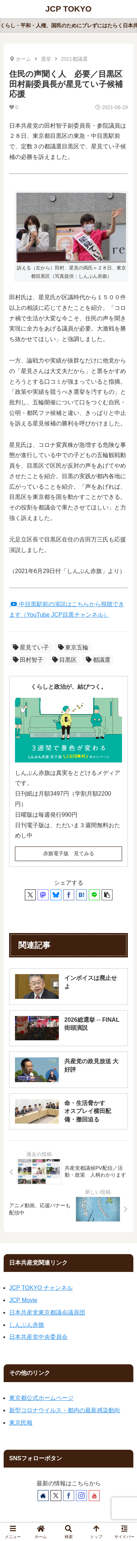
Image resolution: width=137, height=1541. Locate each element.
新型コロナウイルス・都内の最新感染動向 (64, 1410)
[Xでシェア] (30, 894)
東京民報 (21, 1423)
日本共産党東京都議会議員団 (47, 1312)
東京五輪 (73, 647)
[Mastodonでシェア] (43, 894)
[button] (107, 894)
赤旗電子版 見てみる (68, 853)
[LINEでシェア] (94, 894)
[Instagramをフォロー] (81, 1495)
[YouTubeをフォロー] (94, 1495)
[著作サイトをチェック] (43, 1495)
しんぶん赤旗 (26, 1325)
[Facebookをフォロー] (68, 1495)
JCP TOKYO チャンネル (41, 1288)
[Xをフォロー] (55, 1495)
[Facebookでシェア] (68, 894)
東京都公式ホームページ (41, 1398)
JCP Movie (23, 1300)
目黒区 (64, 660)
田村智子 (28, 660)
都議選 (98, 660)
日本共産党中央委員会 (38, 1337)
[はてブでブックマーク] (81, 894)
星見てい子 (31, 647)
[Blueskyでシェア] (55, 894)
